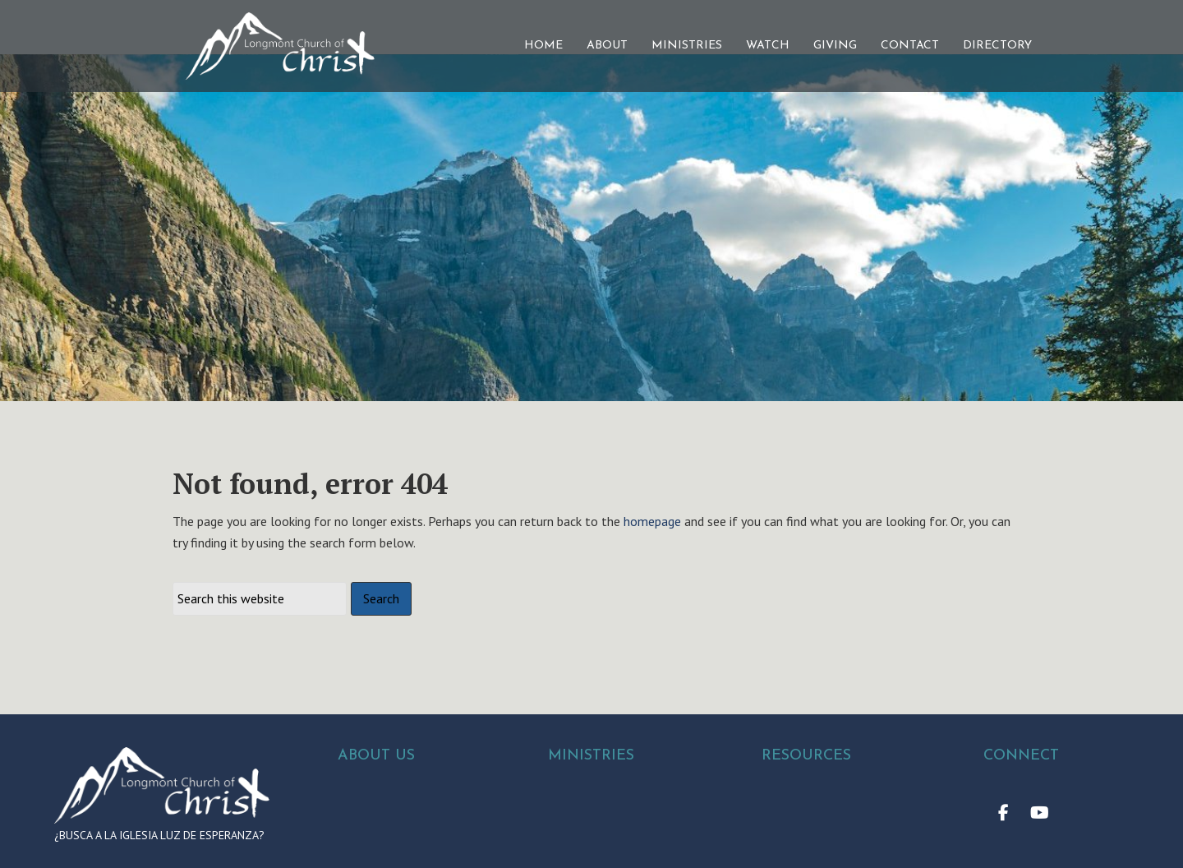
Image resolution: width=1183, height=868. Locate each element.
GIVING (835, 45)
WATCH (767, 45)
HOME (543, 45)
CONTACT (910, 45)
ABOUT (607, 45)
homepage (652, 559)
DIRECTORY (997, 45)
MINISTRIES (686, 45)
